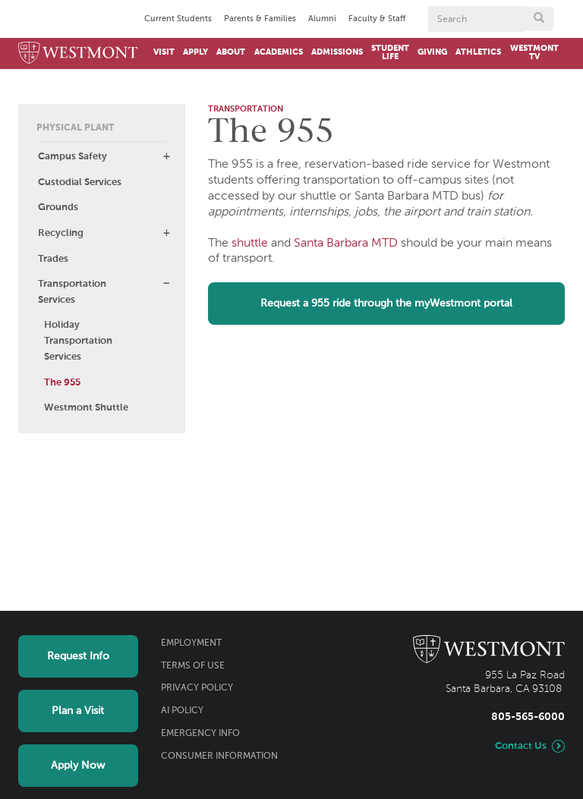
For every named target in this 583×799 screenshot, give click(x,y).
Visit (164, 52)
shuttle (250, 243)
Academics (278, 52)
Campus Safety (72, 157)
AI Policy (182, 711)
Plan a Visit (78, 711)
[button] (166, 156)
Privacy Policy (197, 688)
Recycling (61, 233)
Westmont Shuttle (86, 408)
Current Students (178, 19)
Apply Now (78, 765)
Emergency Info (200, 733)
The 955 (62, 383)
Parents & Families (260, 19)
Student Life (390, 52)
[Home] (78, 53)
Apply (195, 52)
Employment (191, 643)
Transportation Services (72, 292)
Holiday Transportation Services (78, 341)
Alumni (322, 19)
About (230, 52)
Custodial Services (79, 182)
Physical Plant (75, 128)
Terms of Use (193, 666)
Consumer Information (219, 756)
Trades (53, 259)
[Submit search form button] (539, 19)
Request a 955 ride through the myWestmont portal (386, 303)
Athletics (478, 52)
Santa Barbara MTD (346, 243)
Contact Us (521, 746)
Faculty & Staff (376, 19)
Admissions (337, 52)
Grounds (58, 207)
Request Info (78, 656)
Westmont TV (534, 52)
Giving (432, 52)
